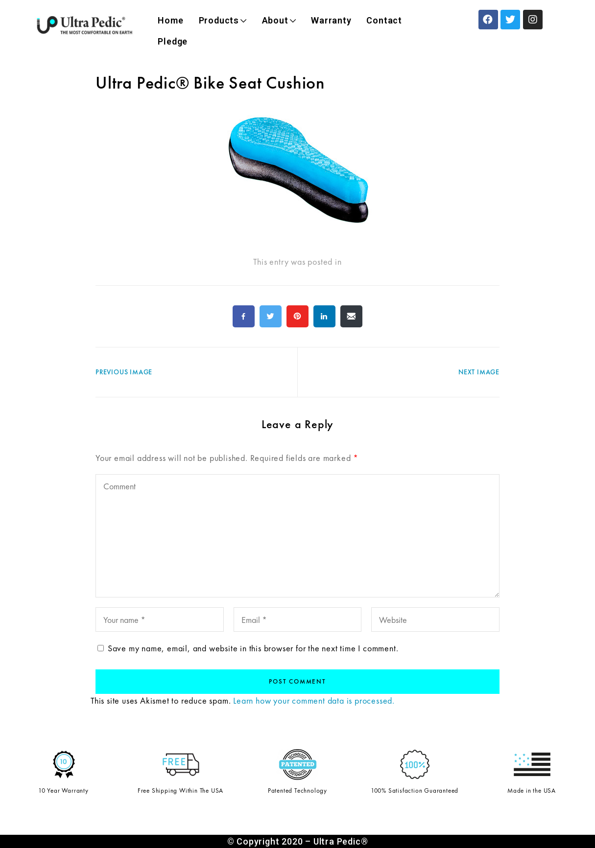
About (279, 20)
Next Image (479, 371)
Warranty (331, 20)
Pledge (173, 41)
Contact (384, 20)
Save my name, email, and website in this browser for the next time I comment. (253, 648)
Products (223, 20)
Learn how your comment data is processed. (314, 700)
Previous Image (123, 371)
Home (170, 20)
